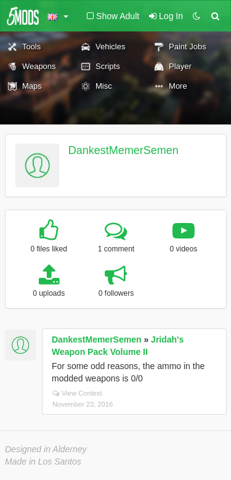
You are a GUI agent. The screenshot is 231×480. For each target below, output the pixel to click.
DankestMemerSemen (123, 150)
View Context (77, 393)
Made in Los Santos (43, 461)
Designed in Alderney (46, 449)
